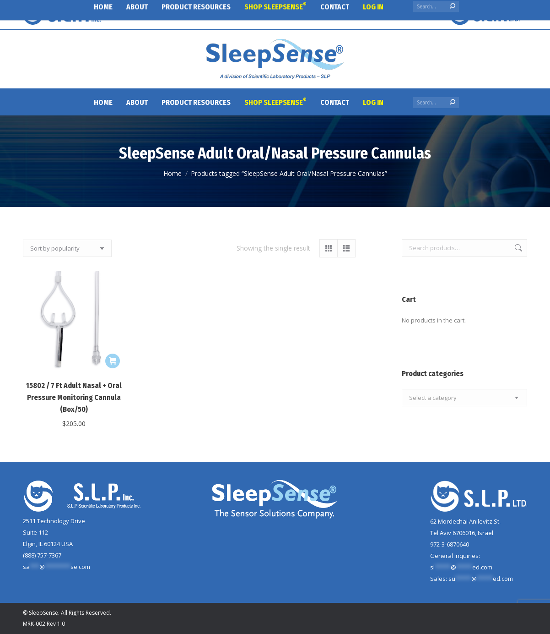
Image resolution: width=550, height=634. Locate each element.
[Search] (436, 102)
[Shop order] (67, 248)
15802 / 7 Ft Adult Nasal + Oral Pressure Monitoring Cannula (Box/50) (74, 397)
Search (517, 248)
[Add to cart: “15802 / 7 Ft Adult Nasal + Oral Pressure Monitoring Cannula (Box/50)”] (112, 361)
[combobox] (464, 397)
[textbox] (433, 398)
